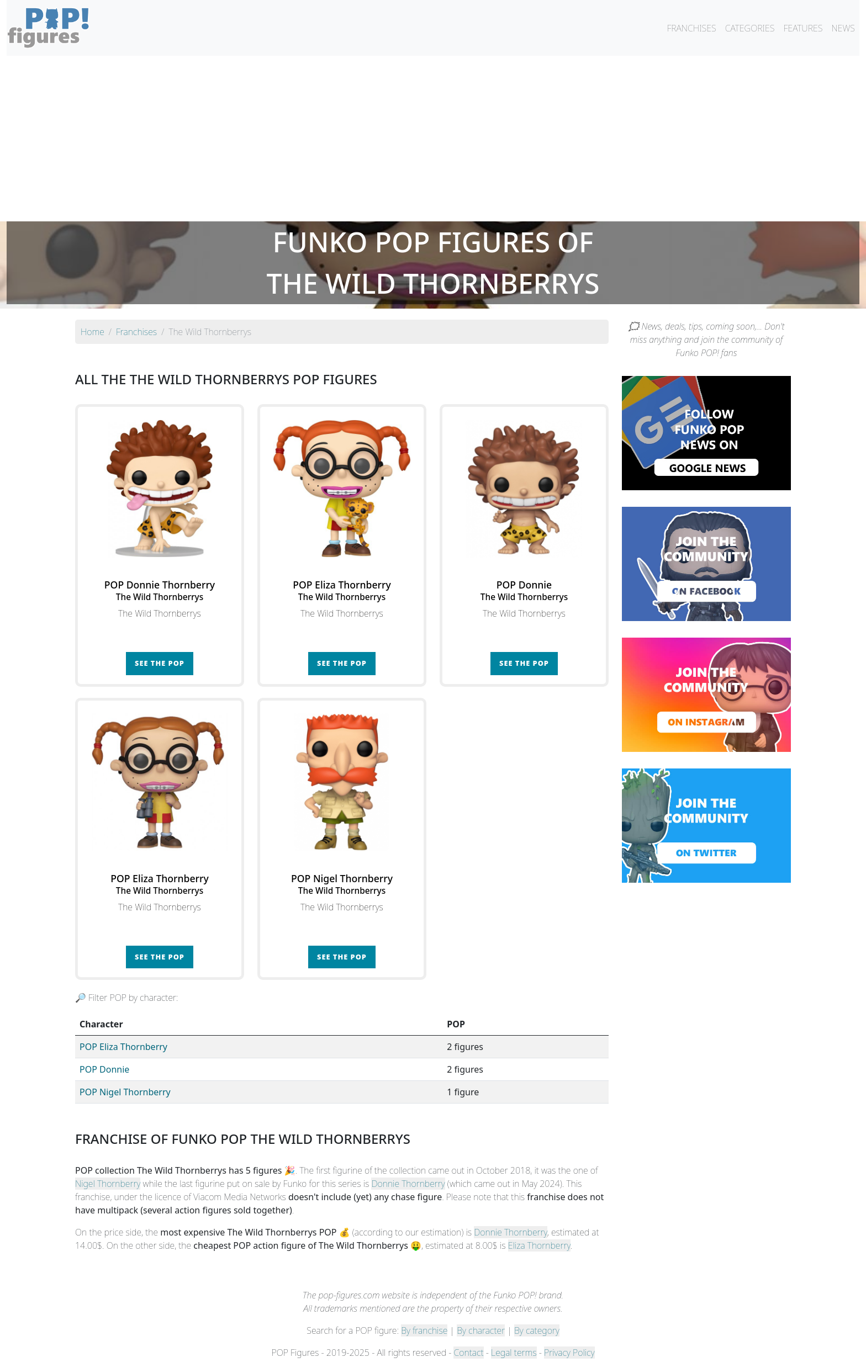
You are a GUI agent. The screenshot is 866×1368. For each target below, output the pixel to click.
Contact (468, 1352)
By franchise (424, 1330)
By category (536, 1330)
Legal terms (513, 1352)
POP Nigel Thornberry (125, 1092)
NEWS (843, 28)
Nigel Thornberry (107, 1184)
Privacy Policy (569, 1352)
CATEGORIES (750, 28)
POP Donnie (104, 1069)
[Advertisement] (433, 138)
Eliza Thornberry (539, 1245)
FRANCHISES (691, 28)
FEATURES (802, 28)
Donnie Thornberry (408, 1184)
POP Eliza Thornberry (123, 1047)
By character (481, 1330)
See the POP (159, 663)
